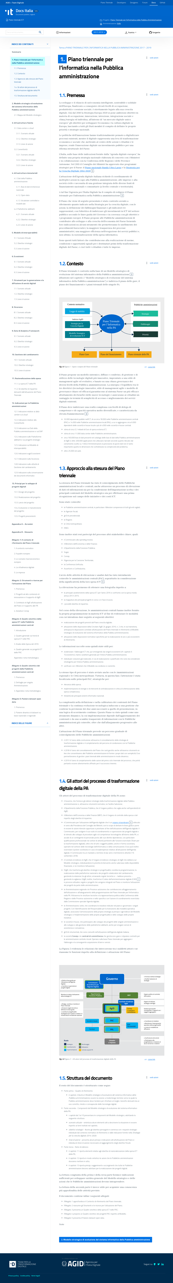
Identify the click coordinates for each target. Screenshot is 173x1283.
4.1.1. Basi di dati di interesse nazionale (28, 188)
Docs (154, 2)
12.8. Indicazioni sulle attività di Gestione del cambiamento (26, 466)
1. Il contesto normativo (23, 548)
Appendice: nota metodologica (26, 657)
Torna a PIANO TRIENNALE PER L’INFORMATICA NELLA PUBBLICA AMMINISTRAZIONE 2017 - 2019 (105, 47)
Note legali (35, 1275)
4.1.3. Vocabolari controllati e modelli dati (27, 202)
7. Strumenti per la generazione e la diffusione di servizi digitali (28, 282)
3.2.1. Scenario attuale (25, 154)
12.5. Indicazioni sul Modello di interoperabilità (26, 447)
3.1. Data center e (23, 128)
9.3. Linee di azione (21, 346)
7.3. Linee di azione (21, 299)
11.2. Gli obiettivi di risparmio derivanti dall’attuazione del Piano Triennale (27, 392)
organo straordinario (120, 822)
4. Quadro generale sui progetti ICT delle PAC (28, 651)
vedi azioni (154, 57)
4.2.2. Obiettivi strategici (26, 219)
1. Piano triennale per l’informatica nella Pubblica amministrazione (27, 61)
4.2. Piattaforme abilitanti (24, 208)
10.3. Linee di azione (22, 370)
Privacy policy (13, 1275)
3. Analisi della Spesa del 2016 (26, 644)
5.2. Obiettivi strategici (23, 243)
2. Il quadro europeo (22, 553)
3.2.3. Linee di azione (24, 165)
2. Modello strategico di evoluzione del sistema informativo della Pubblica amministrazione (27, 106)
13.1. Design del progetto (24, 491)
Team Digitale (18, 2)
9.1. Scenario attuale (22, 336)
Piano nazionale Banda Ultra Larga (103, 167)
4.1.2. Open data (22, 195)
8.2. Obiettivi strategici (23, 317)
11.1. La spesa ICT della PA (25, 383)
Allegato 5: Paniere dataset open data (26, 700)
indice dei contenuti (30, 44)
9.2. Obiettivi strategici (23, 341)
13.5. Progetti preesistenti (25, 516)
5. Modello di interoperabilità (24, 232)
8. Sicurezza (17, 307)
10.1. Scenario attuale (23, 359)
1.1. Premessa (20, 68)
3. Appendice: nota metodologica (27, 690)
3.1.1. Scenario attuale (25, 133)
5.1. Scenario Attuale (22, 237)
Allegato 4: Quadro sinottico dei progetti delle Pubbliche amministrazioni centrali (26, 668)
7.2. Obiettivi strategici (23, 293)
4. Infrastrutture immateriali (24, 173)
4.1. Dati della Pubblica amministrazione (23, 180)
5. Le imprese (19, 572)
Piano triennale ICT (16, 19)
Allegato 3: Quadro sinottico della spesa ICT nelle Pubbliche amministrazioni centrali (26, 622)
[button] (63, 32)
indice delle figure (30, 723)
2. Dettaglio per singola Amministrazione (23, 684)
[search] (40, 32)
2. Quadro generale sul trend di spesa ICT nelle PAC (26, 637)
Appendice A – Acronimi (22, 524)
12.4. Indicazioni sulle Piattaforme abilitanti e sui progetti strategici (27, 438)
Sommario (16, 51)
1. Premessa (19, 588)
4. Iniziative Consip (21, 610)
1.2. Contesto (19, 73)
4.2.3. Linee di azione (24, 224)
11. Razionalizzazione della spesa (26, 378)
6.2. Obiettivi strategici (23, 267)
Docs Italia (27, 11)
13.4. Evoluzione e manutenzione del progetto (27, 509)
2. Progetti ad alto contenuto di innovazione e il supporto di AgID (27, 596)
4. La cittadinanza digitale (24, 567)
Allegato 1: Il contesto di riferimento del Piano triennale (25, 541)
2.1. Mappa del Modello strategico (27, 115)
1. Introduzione (20, 630)
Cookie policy (25, 1275)
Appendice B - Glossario (22, 531)
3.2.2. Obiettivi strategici (26, 159)
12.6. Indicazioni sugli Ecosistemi (27, 453)
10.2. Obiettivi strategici (23, 365)
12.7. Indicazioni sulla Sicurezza (26, 458)
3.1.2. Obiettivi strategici (26, 138)
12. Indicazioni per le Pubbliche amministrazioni (25, 405)
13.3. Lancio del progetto (24, 502)
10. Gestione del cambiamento (25, 354)
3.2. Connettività (20, 149)
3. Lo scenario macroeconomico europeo (27, 560)
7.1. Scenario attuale (22, 288)
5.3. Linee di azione (21, 248)
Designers (134, 2)
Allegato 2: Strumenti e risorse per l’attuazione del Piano (27, 582)
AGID (8, 2)
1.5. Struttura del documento (25, 95)
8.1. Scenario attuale (22, 312)
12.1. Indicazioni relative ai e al (26, 413)
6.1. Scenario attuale (22, 261)
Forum (145, 2)
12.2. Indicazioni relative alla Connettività (25, 421)
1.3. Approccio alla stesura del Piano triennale (28, 80)
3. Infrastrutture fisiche (22, 122)
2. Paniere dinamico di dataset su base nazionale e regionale (27, 714)
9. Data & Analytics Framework (25, 330)
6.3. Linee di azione (21, 272)
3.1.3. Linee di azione (24, 144)
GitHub (162, 2)
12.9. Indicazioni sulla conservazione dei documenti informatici (28, 474)
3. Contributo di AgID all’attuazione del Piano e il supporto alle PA (28, 604)
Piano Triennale (107, 2)
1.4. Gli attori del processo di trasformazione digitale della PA (27, 89)
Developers (121, 2)
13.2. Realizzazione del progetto (27, 497)
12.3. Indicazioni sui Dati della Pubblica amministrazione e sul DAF (28, 430)
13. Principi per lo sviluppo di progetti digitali (24, 485)
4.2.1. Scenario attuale (25, 214)
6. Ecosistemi (18, 256)
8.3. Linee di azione (21, 322)
